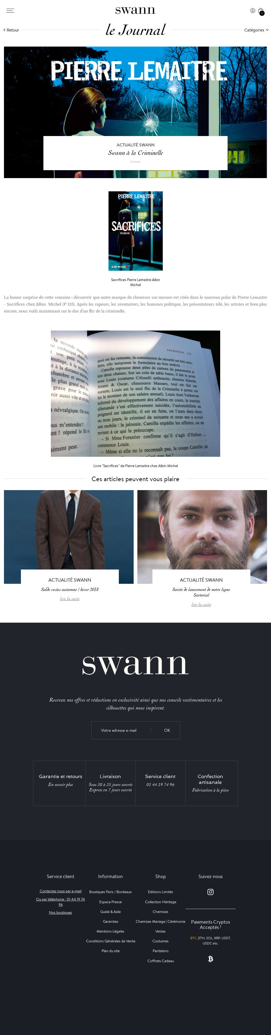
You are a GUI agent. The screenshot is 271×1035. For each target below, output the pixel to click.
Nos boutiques (60, 912)
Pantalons (161, 950)
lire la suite (70, 599)
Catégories (254, 30)
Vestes (160, 931)
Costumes (160, 941)
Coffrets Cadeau (160, 961)
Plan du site (111, 950)
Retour (13, 30)
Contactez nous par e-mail (61, 891)
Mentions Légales (110, 931)
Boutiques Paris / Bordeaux (110, 891)
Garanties (110, 921)
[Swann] (135, 10)
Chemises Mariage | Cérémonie (160, 921)
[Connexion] (253, 10)
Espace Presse (110, 902)
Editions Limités (160, 891)
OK (167, 730)
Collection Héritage (160, 902)
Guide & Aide (110, 911)
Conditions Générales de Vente (110, 941)
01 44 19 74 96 (160, 784)
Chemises (160, 911)
